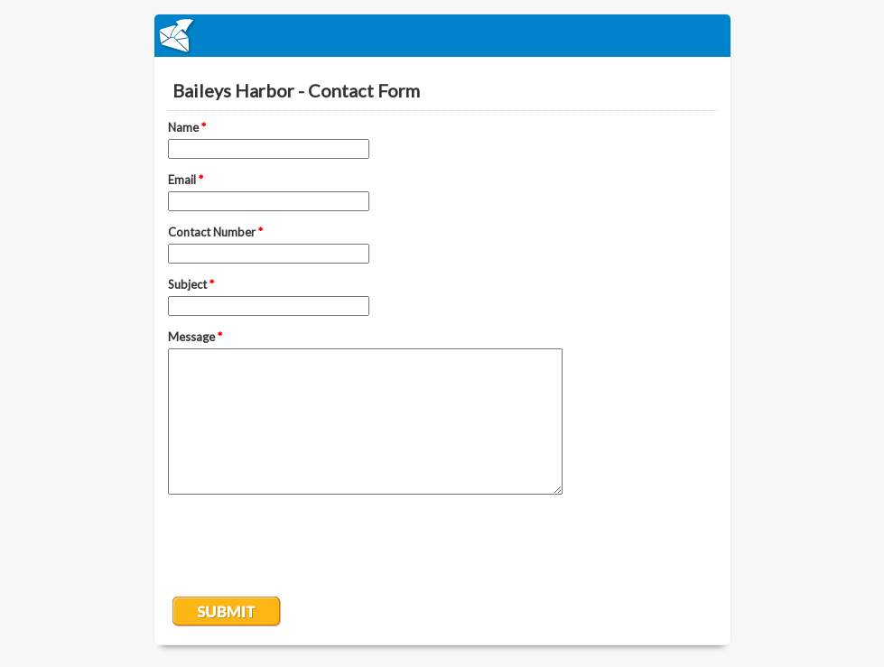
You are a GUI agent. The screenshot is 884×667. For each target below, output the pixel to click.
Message (195, 336)
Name (187, 127)
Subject (191, 284)
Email (185, 179)
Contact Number (215, 232)
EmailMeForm (442, 35)
